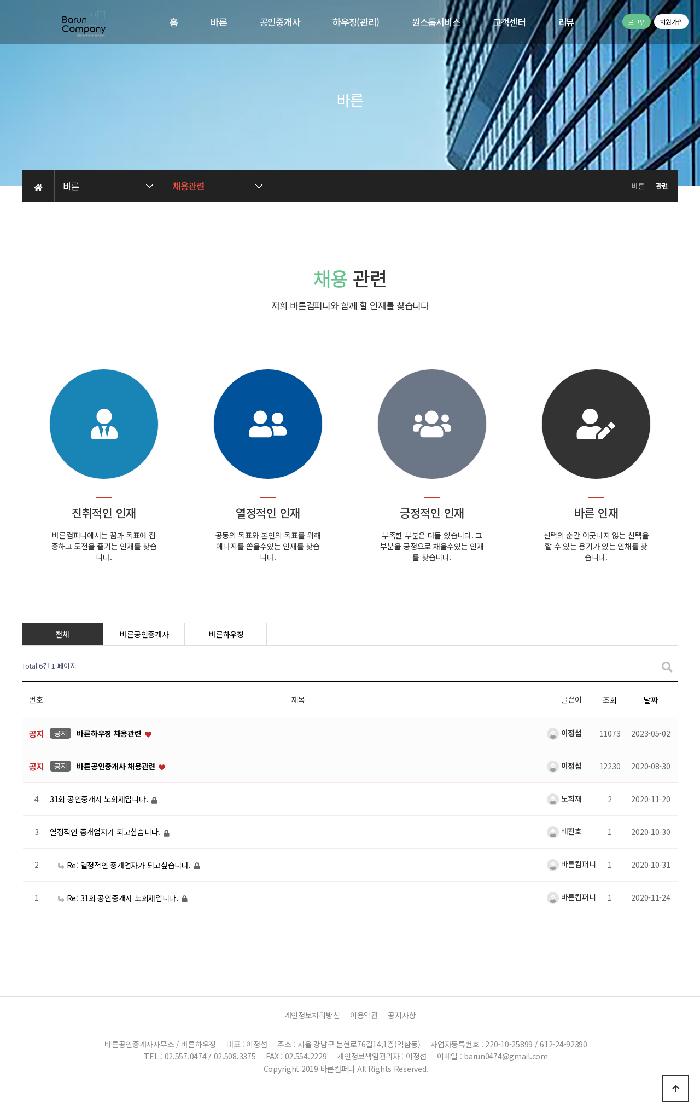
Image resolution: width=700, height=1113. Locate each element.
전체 (62, 634)
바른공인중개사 (144, 634)
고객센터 (509, 21)
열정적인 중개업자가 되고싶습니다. (106, 832)
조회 (609, 699)
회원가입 (671, 21)
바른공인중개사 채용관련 (117, 766)
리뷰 (566, 21)
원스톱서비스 (436, 21)
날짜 (650, 699)
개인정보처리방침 (312, 1015)
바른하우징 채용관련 (110, 733)
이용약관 (364, 1015)
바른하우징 (226, 634)
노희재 (564, 798)
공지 (60, 733)
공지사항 (402, 1015)
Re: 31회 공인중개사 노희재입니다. (119, 897)
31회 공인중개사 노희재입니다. (100, 799)
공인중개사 (280, 21)
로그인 (636, 21)
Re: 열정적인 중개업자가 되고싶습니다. (125, 865)
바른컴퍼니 (571, 864)
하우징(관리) (355, 21)
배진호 (564, 831)
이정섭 (564, 732)
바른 (218, 21)
